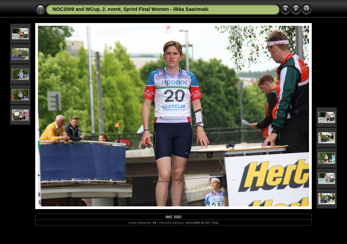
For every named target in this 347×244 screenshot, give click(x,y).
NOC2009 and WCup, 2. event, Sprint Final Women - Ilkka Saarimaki (130, 9)
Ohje (215, 222)
